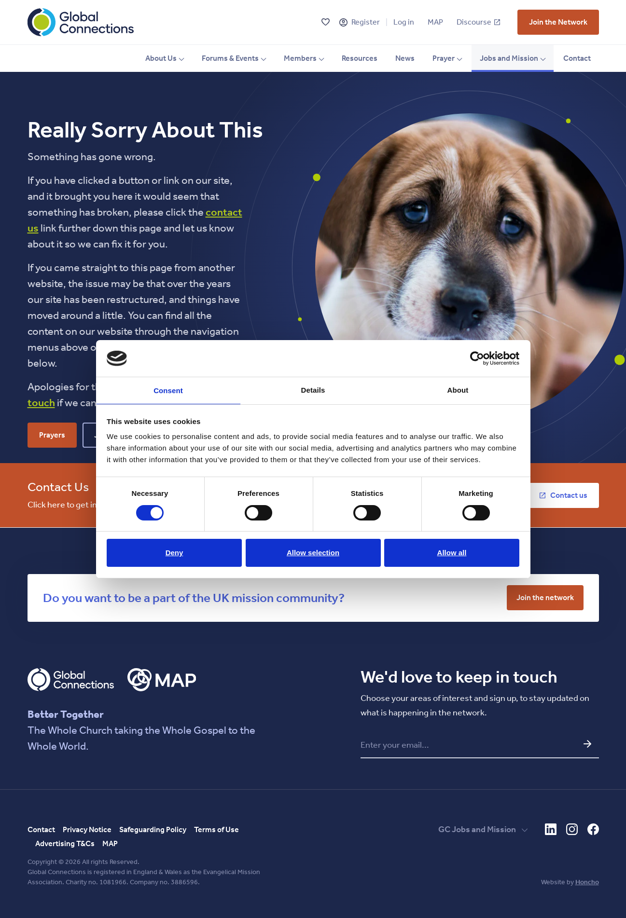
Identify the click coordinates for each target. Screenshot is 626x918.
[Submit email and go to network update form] (587, 744)
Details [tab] (313, 389)
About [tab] (458, 389)
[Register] (343, 22)
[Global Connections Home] (81, 22)
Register (365, 22)
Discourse (478, 22)
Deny (174, 553)
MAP (435, 22)
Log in (403, 22)
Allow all (452, 553)
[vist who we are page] (558, 22)
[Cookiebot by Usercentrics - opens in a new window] (477, 357)
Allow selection (313, 553)
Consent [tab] (168, 390)
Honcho (587, 882)
